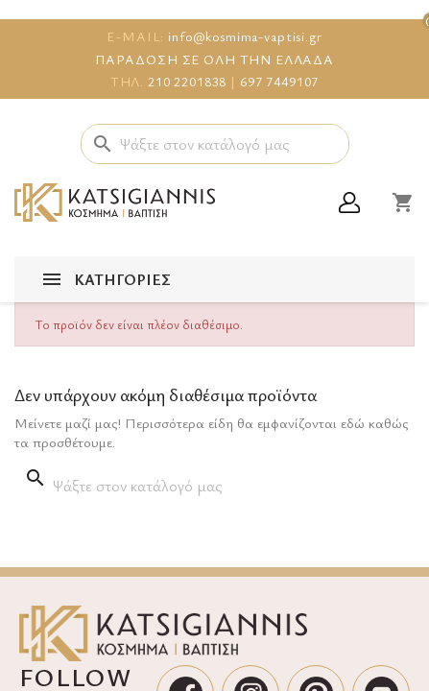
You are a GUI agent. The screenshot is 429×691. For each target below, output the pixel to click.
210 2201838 (187, 81)
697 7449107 (279, 81)
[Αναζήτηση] (215, 144)
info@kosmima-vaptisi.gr (245, 36)
